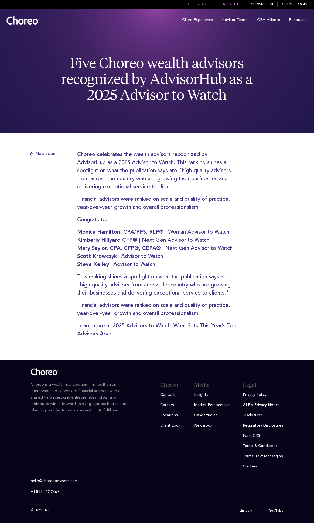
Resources (298, 20)
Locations (169, 415)
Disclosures (253, 415)
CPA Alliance (268, 20)
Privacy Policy (255, 395)
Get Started (201, 4)
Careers (167, 405)
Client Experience (197, 20)
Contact (167, 395)
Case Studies (205, 415)
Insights (201, 395)
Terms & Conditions (260, 446)
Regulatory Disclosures (263, 425)
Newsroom (262, 4)
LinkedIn (246, 510)
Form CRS (251, 436)
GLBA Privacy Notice (261, 405)
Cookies (250, 466)
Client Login (295, 4)
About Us (232, 4)
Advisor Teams (235, 20)
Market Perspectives (212, 405)
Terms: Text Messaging (263, 456)
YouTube (276, 510)
